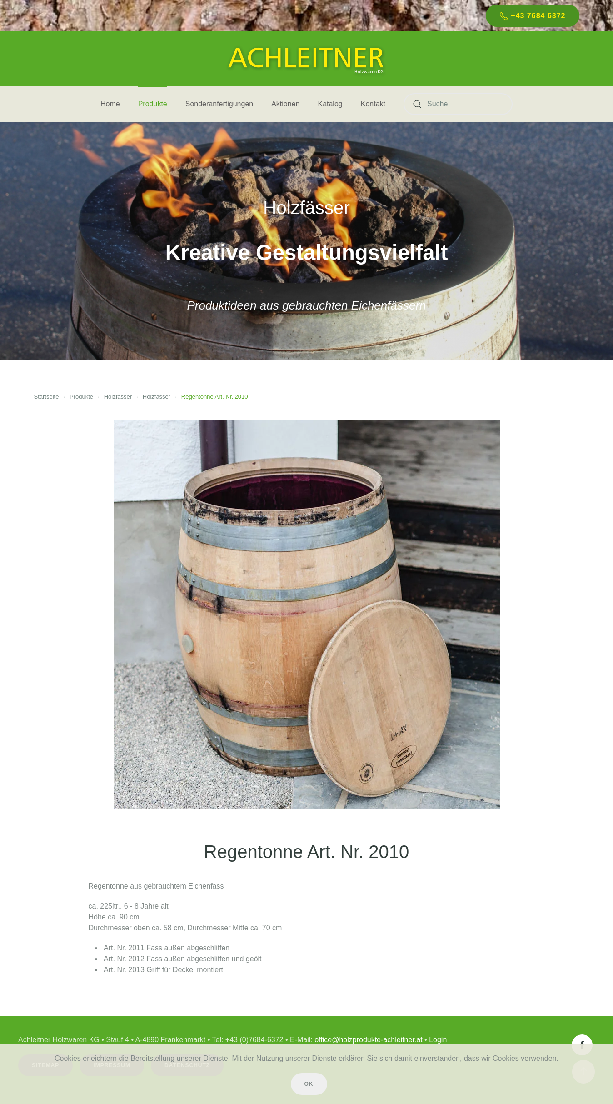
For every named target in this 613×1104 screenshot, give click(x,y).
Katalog (330, 104)
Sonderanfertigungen (219, 104)
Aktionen (285, 104)
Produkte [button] (152, 104)
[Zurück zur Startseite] (306, 59)
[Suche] (458, 104)
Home (110, 104)
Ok (309, 1084)
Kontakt (373, 104)
